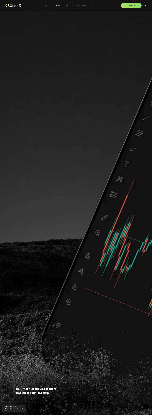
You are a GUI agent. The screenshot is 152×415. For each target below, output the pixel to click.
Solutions (48, 5)
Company (69, 5)
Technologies (81, 5)
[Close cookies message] (24, 406)
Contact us (131, 5)
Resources (93, 5)
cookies (6, 410)
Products (58, 5)
